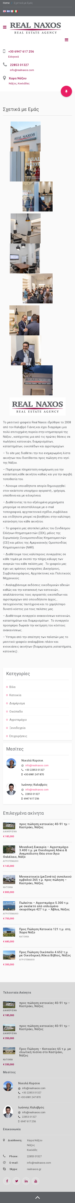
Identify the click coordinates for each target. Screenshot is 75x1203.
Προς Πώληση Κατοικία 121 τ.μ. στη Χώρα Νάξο (44, 930)
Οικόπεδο (16, 711)
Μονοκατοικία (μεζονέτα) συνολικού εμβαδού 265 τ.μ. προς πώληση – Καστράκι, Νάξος (45, 880)
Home (6, 3)
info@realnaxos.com (22, 70)
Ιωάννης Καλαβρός (34, 784)
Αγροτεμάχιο (18, 720)
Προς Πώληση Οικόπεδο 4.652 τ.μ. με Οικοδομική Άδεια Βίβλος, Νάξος (45, 953)
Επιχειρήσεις (18, 736)
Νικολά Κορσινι (32, 760)
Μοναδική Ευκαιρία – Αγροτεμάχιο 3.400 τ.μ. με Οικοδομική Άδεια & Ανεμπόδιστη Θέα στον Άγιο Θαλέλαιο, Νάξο (35, 852)
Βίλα (12, 687)
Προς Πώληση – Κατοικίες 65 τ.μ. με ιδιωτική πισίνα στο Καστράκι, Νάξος (45, 1052)
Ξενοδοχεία (17, 728)
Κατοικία (15, 695)
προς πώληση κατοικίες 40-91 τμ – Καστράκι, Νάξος (44, 825)
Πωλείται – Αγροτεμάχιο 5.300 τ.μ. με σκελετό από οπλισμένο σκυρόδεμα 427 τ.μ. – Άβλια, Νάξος (44, 906)
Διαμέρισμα (17, 703)
